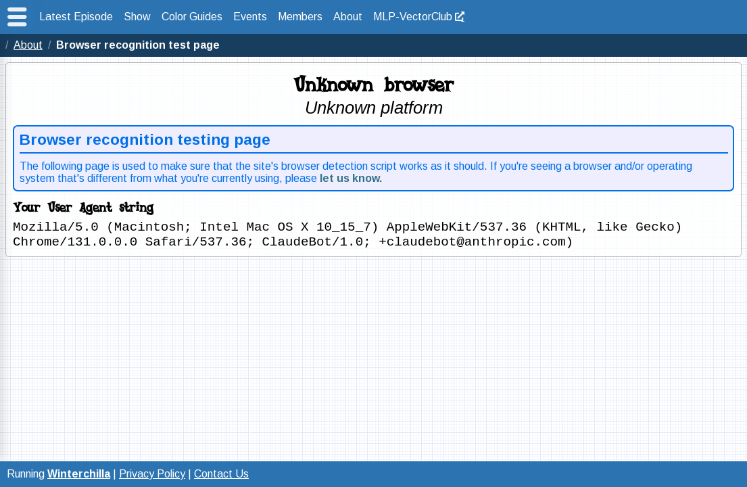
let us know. (351, 178)
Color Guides (192, 16)
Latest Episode (76, 16)
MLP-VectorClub (412, 16)
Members (300, 16)
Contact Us (221, 474)
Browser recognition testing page (145, 139)
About (347, 16)
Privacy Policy (152, 474)
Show (137, 16)
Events (250, 16)
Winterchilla (78, 474)
